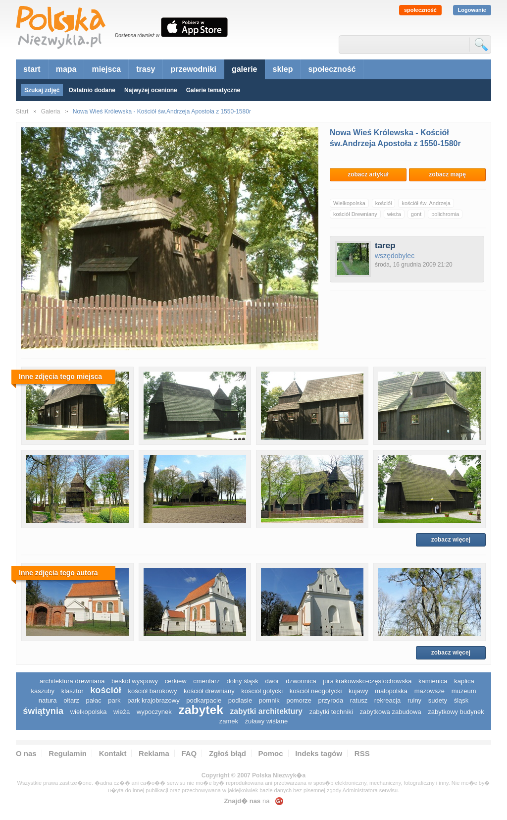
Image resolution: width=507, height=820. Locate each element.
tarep (385, 245)
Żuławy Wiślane (266, 721)
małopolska (391, 691)
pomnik (269, 700)
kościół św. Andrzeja (426, 203)
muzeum (464, 691)
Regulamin (68, 753)
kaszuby (42, 691)
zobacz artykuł (368, 174)
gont (416, 214)
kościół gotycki (262, 691)
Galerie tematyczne (213, 90)
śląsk (461, 700)
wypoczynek (154, 711)
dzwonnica (301, 681)
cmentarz (206, 681)
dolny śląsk (242, 681)
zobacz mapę (447, 174)
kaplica (464, 681)
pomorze (298, 700)
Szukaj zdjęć (41, 90)
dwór (272, 681)
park (114, 700)
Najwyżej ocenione (150, 90)
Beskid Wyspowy (134, 681)
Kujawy (358, 691)
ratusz (358, 700)
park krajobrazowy (153, 700)
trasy (145, 69)
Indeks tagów (318, 753)
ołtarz (71, 700)
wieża (394, 214)
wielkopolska (88, 711)
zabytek (200, 709)
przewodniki (193, 69)
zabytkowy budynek (456, 711)
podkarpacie (203, 700)
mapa (66, 69)
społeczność (420, 10)
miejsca (106, 69)
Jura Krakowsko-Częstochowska (367, 681)
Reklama (154, 753)
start (32, 69)
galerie (244, 69)
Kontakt (113, 753)
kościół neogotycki (316, 691)
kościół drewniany (209, 691)
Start (22, 111)
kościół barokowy (152, 691)
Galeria (50, 111)
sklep (283, 69)
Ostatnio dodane (91, 90)
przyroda (331, 700)
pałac (93, 700)
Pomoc (270, 753)
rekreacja (387, 700)
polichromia (445, 214)
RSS (362, 753)
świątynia (43, 711)
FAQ (189, 753)
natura (48, 700)
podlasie (240, 700)
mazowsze (429, 691)
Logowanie (472, 10)
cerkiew (176, 681)
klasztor (72, 691)
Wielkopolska (349, 203)
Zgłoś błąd (227, 753)
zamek (228, 721)
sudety (437, 700)
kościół (383, 203)
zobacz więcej (450, 539)
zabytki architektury (266, 711)
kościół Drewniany (355, 214)
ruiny (414, 700)
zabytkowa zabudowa (390, 711)
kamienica (433, 681)
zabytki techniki (331, 711)
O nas (26, 753)
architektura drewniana (72, 681)
